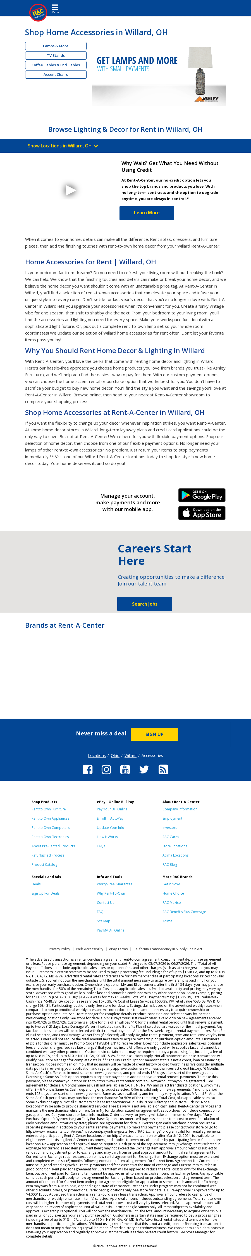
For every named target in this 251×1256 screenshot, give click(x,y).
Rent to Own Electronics (50, 836)
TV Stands (56, 55)
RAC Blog (169, 864)
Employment (172, 818)
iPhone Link (202, 515)
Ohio (115, 755)
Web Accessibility (89, 949)
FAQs (101, 846)
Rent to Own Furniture (49, 809)
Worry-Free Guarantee (114, 884)
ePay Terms (118, 949)
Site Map (103, 921)
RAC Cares (170, 836)
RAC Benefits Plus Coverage (184, 911)
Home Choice (173, 893)
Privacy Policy (59, 949)
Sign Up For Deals (45, 893)
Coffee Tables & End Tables (56, 64)
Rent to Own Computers (51, 827)
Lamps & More (55, 45)
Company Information (179, 809)
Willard (131, 755)
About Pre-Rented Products (53, 846)
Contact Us (105, 902)
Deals (36, 884)
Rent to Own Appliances (50, 818)
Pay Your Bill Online (112, 809)
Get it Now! (171, 884)
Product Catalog (44, 864)
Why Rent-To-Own (111, 893)
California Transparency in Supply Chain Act (167, 949)
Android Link (202, 497)
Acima (167, 921)
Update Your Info (110, 827)
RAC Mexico (171, 902)
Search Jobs (144, 604)
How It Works (107, 836)
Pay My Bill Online (111, 930)
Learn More (147, 213)
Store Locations (174, 846)
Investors (169, 827)
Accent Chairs (56, 74)
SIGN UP (154, 734)
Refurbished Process (48, 855)
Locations (97, 755)
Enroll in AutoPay (110, 818)
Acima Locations (175, 855)
